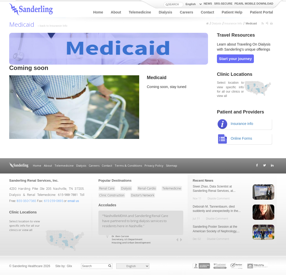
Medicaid (252, 23)
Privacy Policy (154, 165)
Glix (69, 266)
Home (98, 12)
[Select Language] (193, 4)
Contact (207, 12)
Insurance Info (233, 23)
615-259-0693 (53, 201)
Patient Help (232, 12)
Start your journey (235, 58)
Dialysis (165, 12)
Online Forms (234, 138)
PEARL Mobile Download (254, 3)
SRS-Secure (223, 3)
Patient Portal (261, 12)
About (116, 12)
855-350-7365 (26, 201)
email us (73, 201)
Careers (186, 12)
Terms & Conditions (128, 165)
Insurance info (235, 124)
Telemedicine (140, 12)
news (208, 3)
